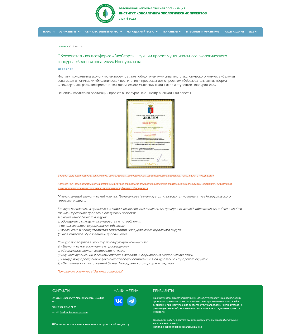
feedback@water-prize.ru (74, 312)
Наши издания (234, 31)
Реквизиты (159, 312)
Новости (49, 31)
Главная (63, 46)
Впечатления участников (203, 31)
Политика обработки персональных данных (177, 327)
